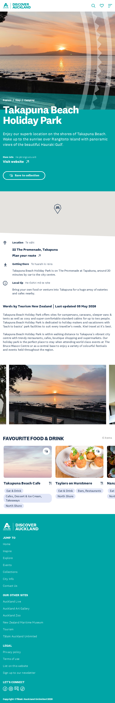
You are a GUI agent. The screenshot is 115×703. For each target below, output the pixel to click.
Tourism (8, 629)
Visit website (16, 161)
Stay (17, 100)
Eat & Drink (14, 491)
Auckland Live (12, 601)
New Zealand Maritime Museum (23, 622)
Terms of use (11, 659)
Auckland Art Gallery (16, 608)
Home (7, 544)
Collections (10, 572)
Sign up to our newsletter (19, 673)
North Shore (14, 506)
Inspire (7, 551)
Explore (7, 100)
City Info (8, 579)
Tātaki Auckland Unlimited (20, 636)
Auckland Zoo (12, 615)
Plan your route (26, 256)
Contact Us (10, 586)
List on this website (15, 666)
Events (7, 565)
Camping (29, 100)
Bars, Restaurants (89, 491)
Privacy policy (12, 652)
